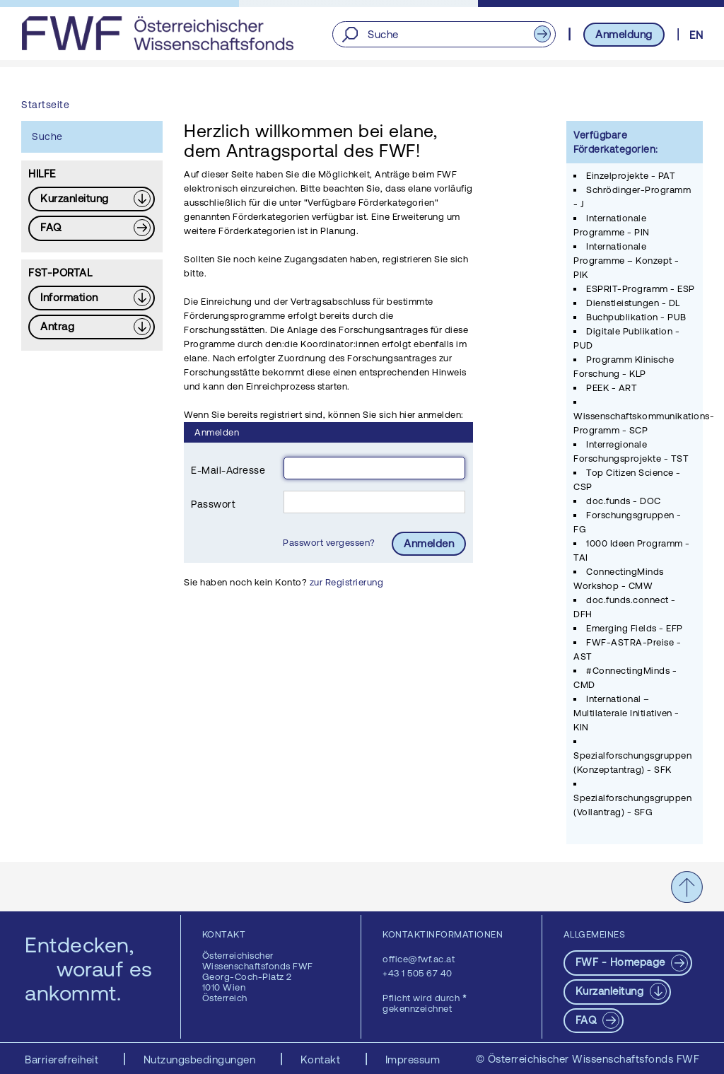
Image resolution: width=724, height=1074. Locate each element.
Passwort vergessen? (330, 542)
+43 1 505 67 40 (417, 973)
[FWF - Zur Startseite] (157, 33)
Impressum (412, 1059)
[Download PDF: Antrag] (91, 327)
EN (696, 35)
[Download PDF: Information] (91, 298)
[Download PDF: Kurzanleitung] (91, 199)
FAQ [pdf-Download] (588, 1020)
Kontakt (322, 1059)
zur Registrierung (347, 582)
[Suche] (444, 34)
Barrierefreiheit (63, 1059)
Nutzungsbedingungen (201, 1059)
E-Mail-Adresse (228, 470)
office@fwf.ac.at (419, 959)
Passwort (213, 504)
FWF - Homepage (622, 962)
